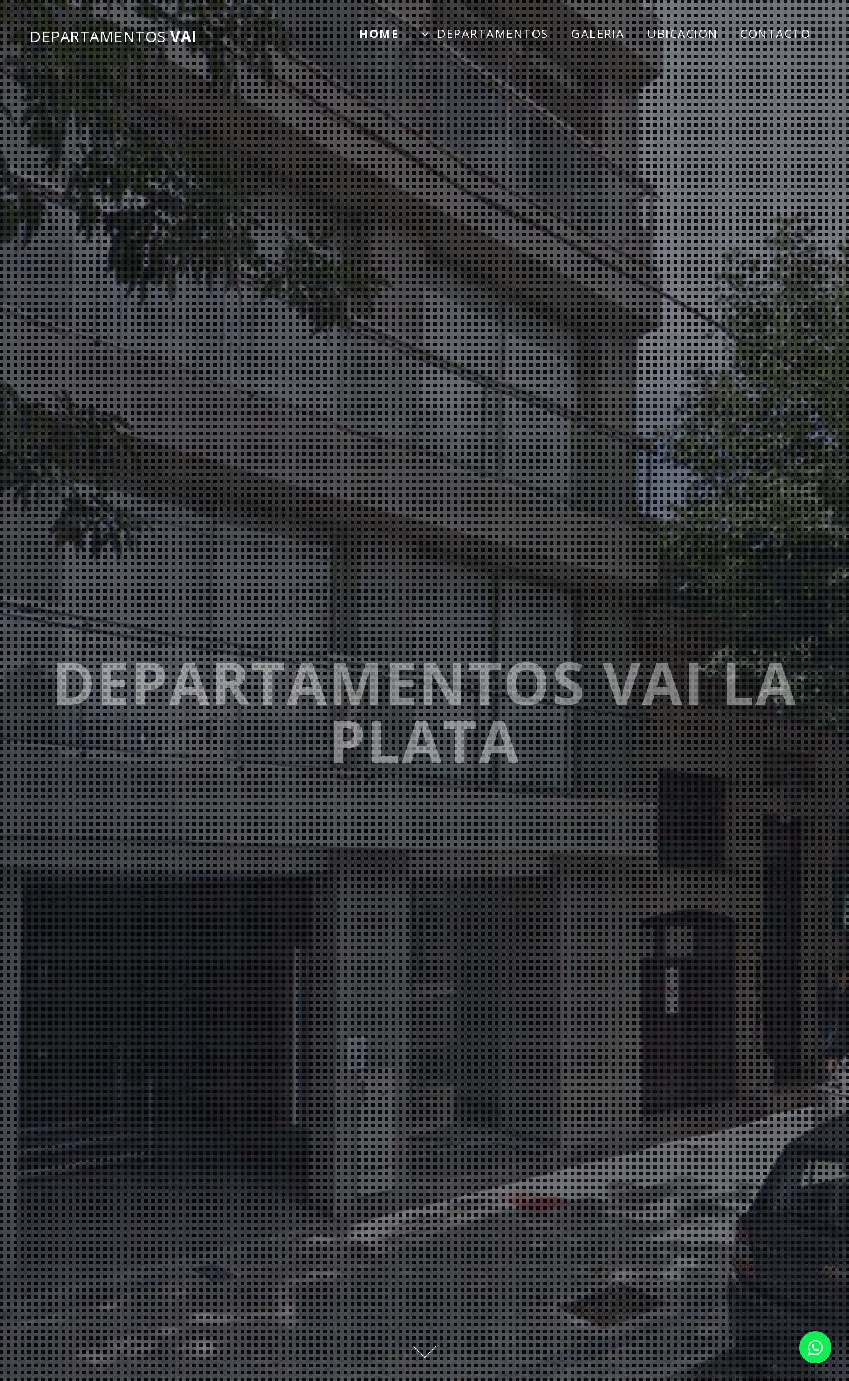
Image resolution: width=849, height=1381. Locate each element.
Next (424, 1351)
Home (378, 34)
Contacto (775, 34)
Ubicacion (682, 34)
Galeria (598, 34)
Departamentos (493, 34)
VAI (113, 36)
